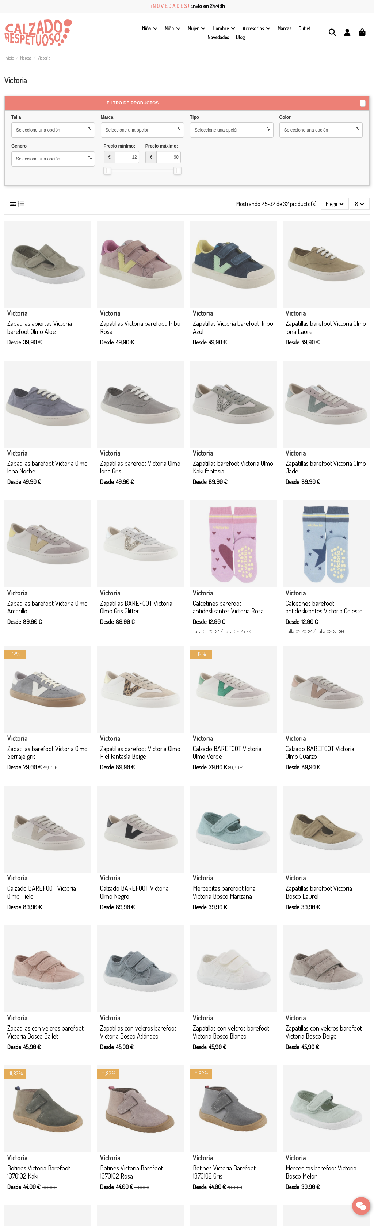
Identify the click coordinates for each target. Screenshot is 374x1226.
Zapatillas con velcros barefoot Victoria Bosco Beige (324, 1032)
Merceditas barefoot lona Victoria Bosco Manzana (224, 892)
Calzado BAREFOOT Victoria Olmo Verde (227, 753)
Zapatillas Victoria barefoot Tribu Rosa (140, 327)
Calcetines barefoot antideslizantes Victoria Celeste (324, 607)
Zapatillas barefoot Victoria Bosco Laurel (319, 892)
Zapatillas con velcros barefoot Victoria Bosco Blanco (231, 1032)
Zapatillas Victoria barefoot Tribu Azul (233, 327)
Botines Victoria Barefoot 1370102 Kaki (38, 1172)
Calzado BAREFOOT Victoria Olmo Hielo (41, 892)
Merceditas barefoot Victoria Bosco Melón (321, 1172)
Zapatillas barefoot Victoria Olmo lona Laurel (326, 327)
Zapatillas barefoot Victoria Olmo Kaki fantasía (233, 467)
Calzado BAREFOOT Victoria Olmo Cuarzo (320, 753)
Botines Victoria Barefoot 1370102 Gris (224, 1172)
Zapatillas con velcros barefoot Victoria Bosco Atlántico (138, 1032)
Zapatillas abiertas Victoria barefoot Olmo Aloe (39, 327)
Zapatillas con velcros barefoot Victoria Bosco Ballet (45, 1032)
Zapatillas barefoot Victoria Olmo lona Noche (47, 467)
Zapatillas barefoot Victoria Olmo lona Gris (140, 467)
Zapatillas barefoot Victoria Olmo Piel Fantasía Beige (140, 753)
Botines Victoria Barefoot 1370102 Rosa (131, 1172)
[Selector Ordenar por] (335, 204)
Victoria (17, 313)
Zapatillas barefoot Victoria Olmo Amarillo (47, 607)
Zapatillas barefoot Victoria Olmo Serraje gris (47, 753)
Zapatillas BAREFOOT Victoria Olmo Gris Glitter (136, 607)
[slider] (107, 171)
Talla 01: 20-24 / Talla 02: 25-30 (222, 631)
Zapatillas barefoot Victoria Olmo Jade (326, 467)
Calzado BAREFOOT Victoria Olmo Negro (134, 892)
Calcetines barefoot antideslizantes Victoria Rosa (228, 607)
